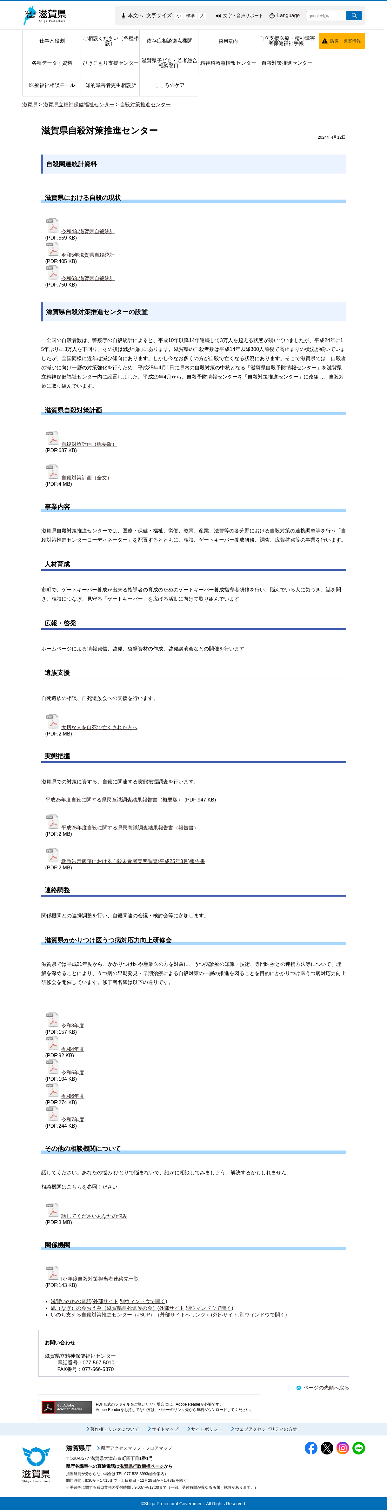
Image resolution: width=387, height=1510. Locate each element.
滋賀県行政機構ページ (141, 1466)
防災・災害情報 (345, 40)
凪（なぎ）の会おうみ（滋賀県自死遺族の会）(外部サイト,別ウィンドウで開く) (142, 1308)
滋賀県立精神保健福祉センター (78, 104)
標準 (190, 15)
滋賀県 (29, 104)
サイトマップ (165, 1429)
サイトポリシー (206, 1429)
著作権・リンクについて (114, 1429)
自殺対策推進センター (145, 104)
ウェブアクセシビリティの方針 (266, 1429)
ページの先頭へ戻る (326, 1387)
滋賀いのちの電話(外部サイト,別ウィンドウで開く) (109, 1301)
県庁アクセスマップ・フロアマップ (136, 1448)
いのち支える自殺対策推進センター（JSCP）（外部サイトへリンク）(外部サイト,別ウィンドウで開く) (169, 1314)
